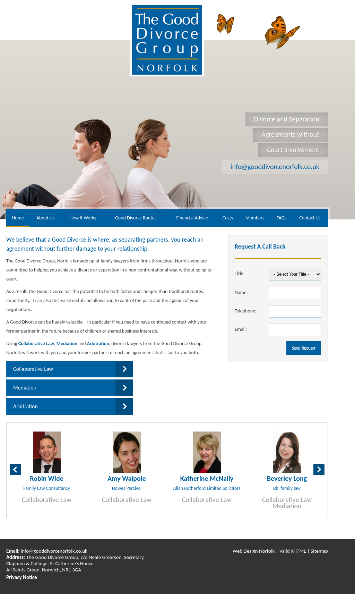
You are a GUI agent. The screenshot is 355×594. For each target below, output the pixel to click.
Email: (241, 329)
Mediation (67, 343)
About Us (45, 218)
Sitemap (319, 551)
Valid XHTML (292, 551)
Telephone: (246, 311)
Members (255, 218)
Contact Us (310, 218)
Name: (241, 292)
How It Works (83, 218)
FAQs (282, 218)
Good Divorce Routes (135, 218)
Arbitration (98, 343)
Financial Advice (192, 218)
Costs (228, 218)
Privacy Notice (21, 577)
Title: (240, 273)
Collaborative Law (36, 343)
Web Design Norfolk (254, 551)
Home (18, 218)
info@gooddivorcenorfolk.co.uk (275, 166)
